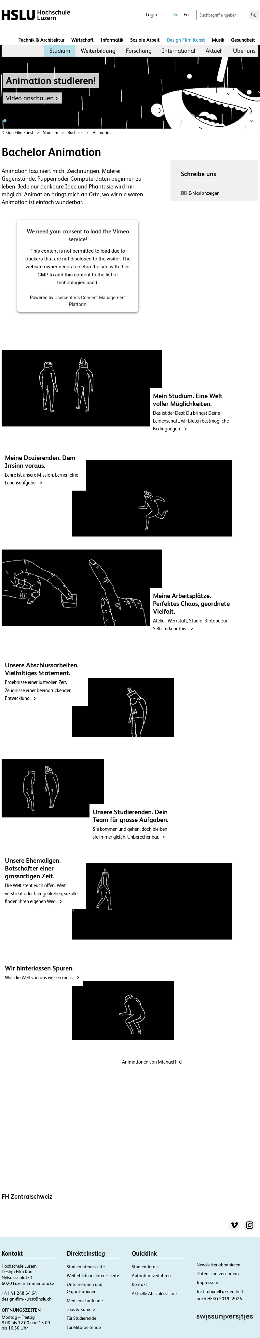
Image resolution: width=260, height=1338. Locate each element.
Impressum (207, 1282)
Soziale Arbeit (145, 40)
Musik (218, 40)
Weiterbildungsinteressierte (93, 1275)
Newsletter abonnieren (218, 1264)
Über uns (244, 50)
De (175, 14)
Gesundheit (243, 40)
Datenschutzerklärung (218, 1273)
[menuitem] (59, 51)
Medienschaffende (85, 1300)
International (178, 50)
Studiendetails (145, 1266)
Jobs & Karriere (81, 1309)
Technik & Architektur (41, 40)
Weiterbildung (98, 50)
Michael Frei (170, 1062)
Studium (59, 50)
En (186, 14)
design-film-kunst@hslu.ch (27, 1299)
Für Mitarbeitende (84, 1327)
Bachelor (75, 132)
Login (151, 14)
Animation (102, 132)
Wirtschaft (82, 40)
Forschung (139, 50)
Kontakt (139, 1284)
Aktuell (214, 50)
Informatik (112, 40)
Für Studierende (81, 1318)
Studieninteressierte (86, 1266)
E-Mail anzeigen (204, 193)
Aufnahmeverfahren (151, 1275)
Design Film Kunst (186, 40)
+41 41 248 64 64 (19, 1293)
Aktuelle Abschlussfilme (154, 1293)
